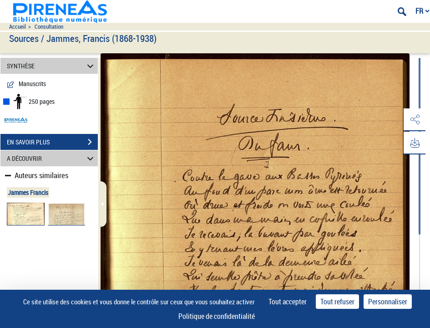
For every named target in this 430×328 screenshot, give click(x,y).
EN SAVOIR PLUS (52, 142)
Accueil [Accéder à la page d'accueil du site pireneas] (17, 27)
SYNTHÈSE (51, 66)
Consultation (49, 27)
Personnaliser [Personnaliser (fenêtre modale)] (387, 302)
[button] (414, 120)
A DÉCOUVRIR (51, 158)
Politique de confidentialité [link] (216, 316)
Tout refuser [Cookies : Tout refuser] (337, 302)
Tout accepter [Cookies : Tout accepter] (287, 302)
